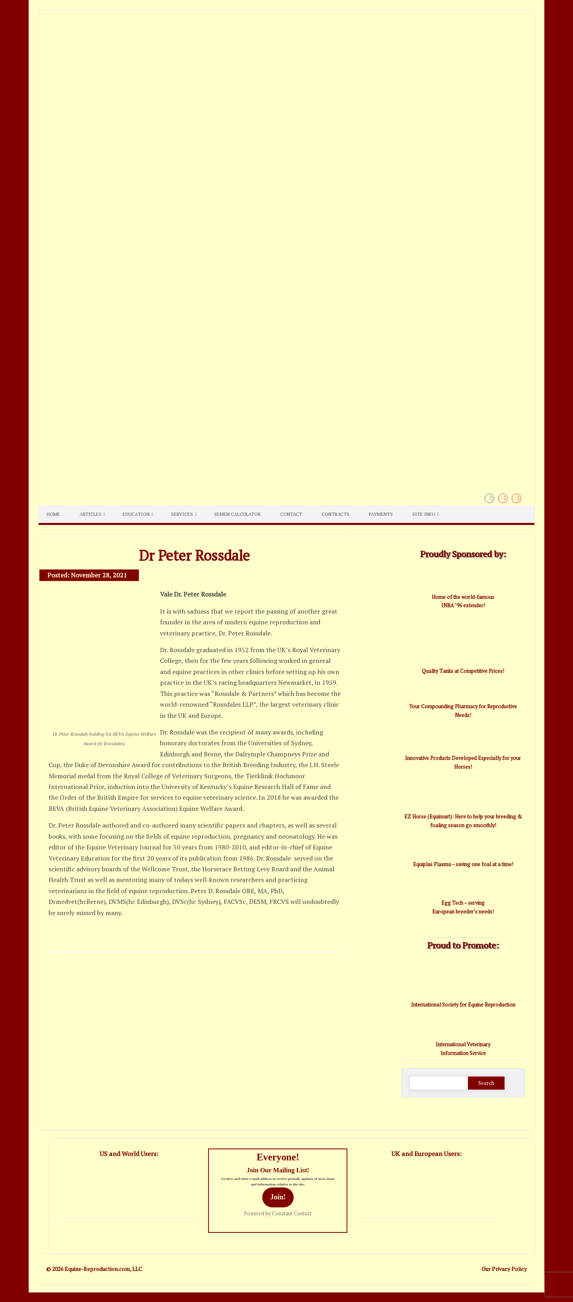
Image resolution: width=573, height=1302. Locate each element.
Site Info (423, 514)
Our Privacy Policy (504, 1269)
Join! (278, 1197)
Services (182, 514)
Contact (291, 514)
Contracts (335, 514)
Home (53, 514)
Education (136, 514)
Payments (381, 514)
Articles (90, 514)
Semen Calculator (237, 514)
